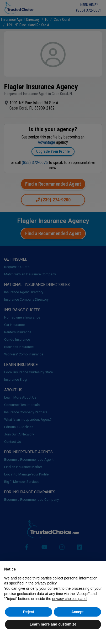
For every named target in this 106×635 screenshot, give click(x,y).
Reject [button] (28, 612)
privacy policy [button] (45, 583)
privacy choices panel (69, 599)
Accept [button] (77, 612)
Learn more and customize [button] (53, 624)
